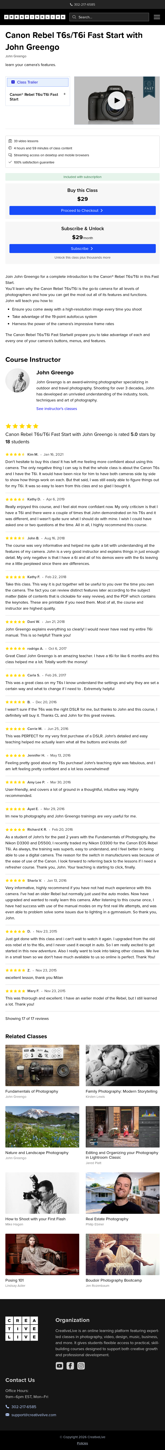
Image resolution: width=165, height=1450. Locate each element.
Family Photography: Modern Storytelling (121, 1091)
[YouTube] (59, 1366)
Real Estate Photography (107, 1219)
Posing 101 (14, 1280)
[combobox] (109, 17)
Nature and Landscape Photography (36, 1152)
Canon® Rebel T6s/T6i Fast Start (34, 97)
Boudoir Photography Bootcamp (114, 1280)
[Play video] (117, 100)
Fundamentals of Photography (31, 1091)
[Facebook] (70, 1366)
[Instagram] (81, 1366)
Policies (82, 1443)
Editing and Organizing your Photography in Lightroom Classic (122, 1155)
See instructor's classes (56, 408)
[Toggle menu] (157, 17)
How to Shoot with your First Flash (35, 1219)
